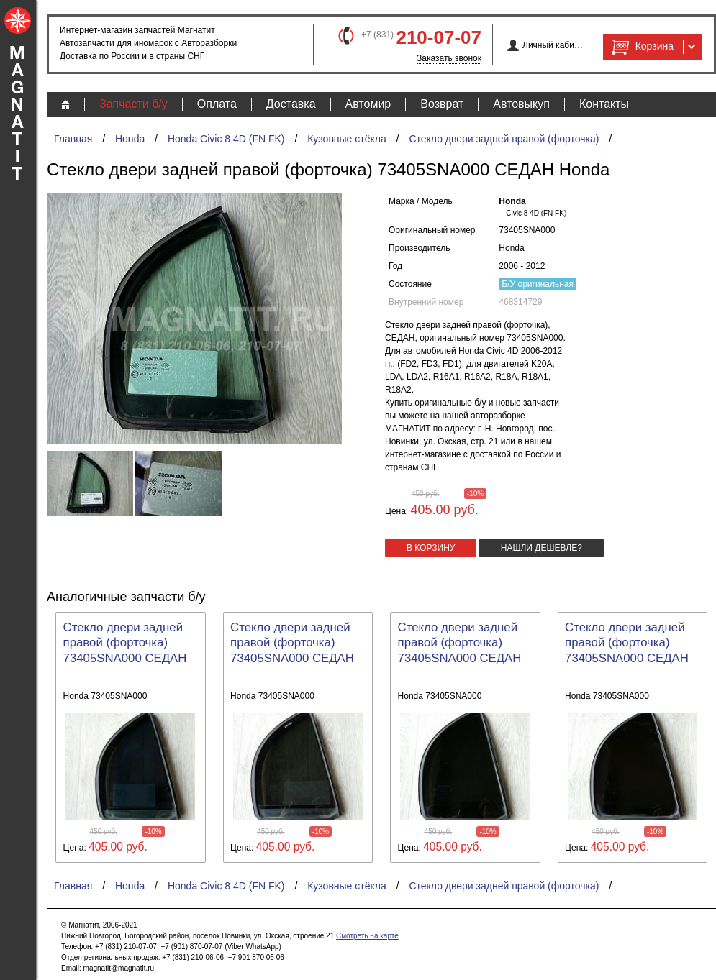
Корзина (641, 47)
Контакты (604, 104)
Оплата (217, 104)
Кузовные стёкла (346, 139)
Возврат (441, 104)
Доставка (291, 104)
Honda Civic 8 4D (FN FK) (226, 139)
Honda (130, 139)
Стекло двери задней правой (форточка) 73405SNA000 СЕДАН (125, 643)
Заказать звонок (449, 58)
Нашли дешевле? (541, 548)
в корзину (431, 548)
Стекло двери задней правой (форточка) (504, 139)
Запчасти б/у (133, 104)
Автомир (368, 104)
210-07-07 (438, 37)
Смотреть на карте (367, 936)
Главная (73, 139)
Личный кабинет (553, 45)
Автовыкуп (521, 104)
